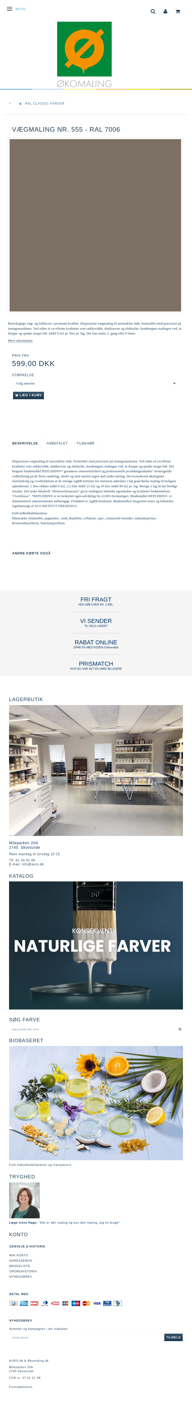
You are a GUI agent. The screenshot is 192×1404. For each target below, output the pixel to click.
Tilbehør (85, 443)
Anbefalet (57, 443)
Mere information (20, 340)
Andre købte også (31, 553)
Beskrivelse (25, 443)
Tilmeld (173, 1337)
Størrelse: (23, 375)
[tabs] (153, 11)
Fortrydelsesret (20, 1386)
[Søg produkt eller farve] (180, 1029)
